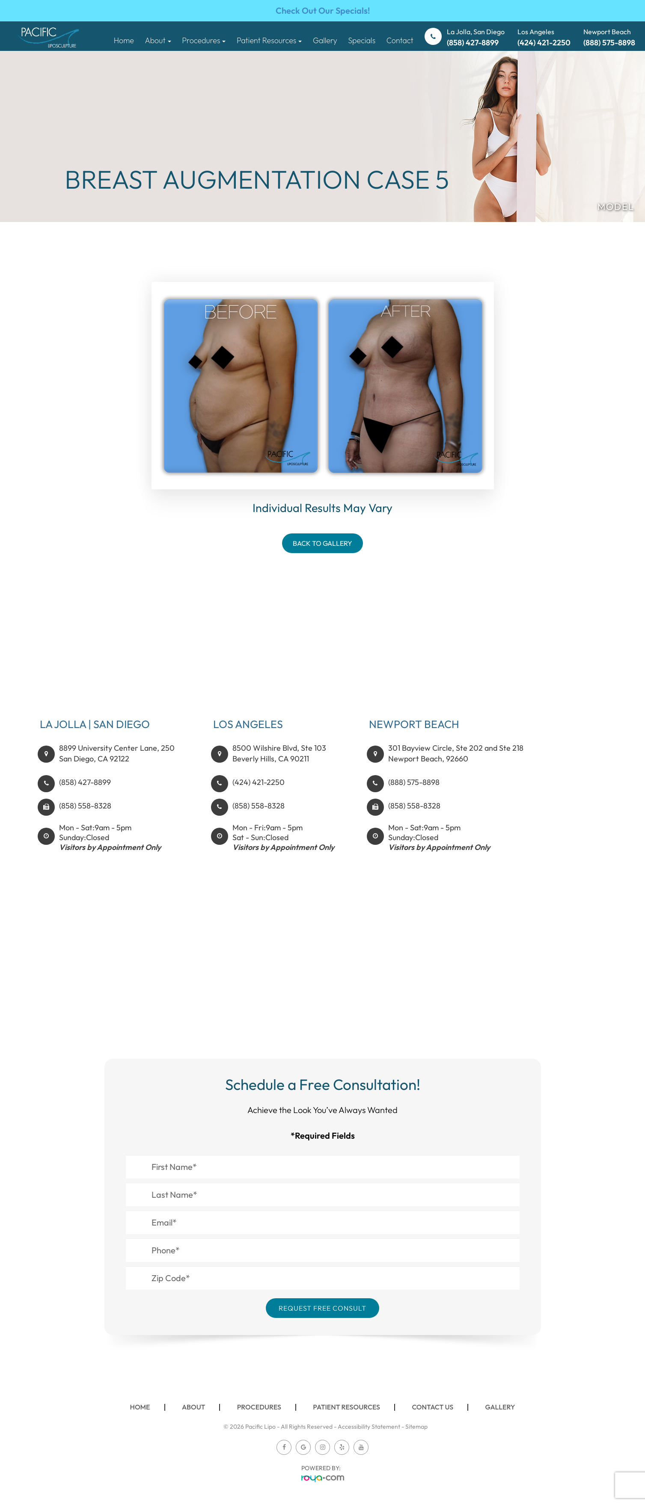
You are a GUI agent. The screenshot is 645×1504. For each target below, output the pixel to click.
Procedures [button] (204, 40)
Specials (361, 40)
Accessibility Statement (369, 1426)
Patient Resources (346, 1407)
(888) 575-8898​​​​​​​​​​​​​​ (414, 791)
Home (124, 40)
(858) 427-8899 (85, 791)
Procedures (259, 1407)
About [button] (158, 40)
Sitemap (416, 1426)
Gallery (325, 40)
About (193, 1407)
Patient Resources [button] (269, 40)
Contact (399, 40)
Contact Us (432, 1407)
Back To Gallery (322, 543)
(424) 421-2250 (258, 791)
